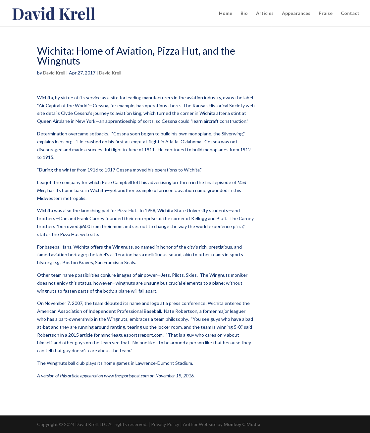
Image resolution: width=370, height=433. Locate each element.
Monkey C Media (242, 424)
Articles (265, 13)
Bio (244, 13)
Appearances (296, 13)
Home (225, 13)
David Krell (54, 72)
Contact (350, 13)
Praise (326, 13)
